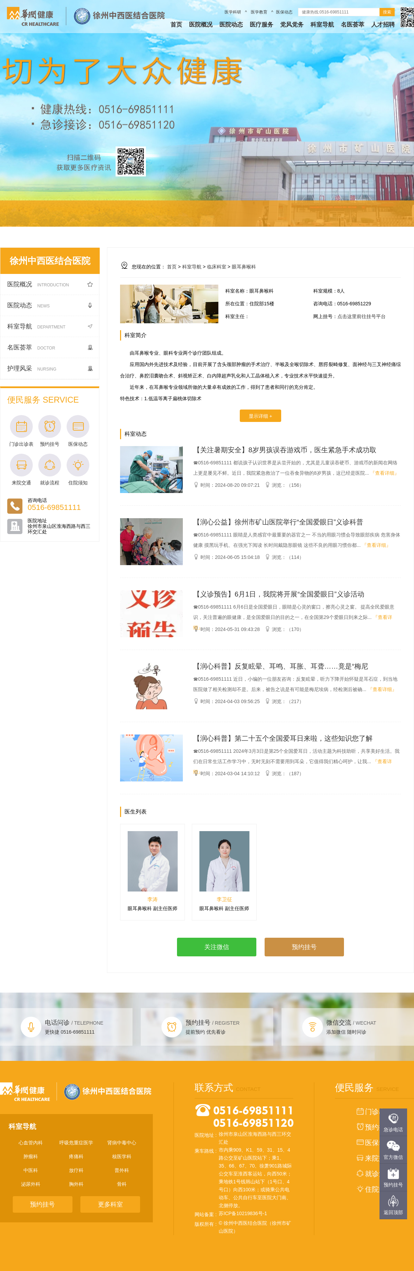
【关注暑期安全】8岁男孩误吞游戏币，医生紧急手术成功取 (284, 450)
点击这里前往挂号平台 (361, 316)
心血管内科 (31, 1142)
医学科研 (233, 12)
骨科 (122, 1184)
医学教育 (259, 12)
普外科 (122, 1170)
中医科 (30, 1170)
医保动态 (284, 12)
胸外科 (76, 1184)
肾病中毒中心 (121, 1142)
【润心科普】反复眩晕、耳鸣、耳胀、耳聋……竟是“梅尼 (280, 666)
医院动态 (231, 24)
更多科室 (110, 1204)
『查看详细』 (384, 473)
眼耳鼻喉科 (244, 266)
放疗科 (76, 1170)
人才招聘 (383, 24)
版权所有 (204, 1224)
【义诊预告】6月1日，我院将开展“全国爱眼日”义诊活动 (278, 594)
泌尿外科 (30, 1184)
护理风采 (50, 368)
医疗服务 (261, 24)
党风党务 (292, 24)
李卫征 (224, 899)
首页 (176, 24)
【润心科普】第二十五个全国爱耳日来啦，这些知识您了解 (283, 738)
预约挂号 (304, 947)
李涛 (152, 899)
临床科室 (216, 266)
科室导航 (322, 24)
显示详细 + (260, 416)
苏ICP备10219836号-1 (243, 1213)
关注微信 (216, 947)
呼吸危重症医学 (76, 1142)
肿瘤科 (30, 1156)
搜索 (387, 12)
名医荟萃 (352, 24)
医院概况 (201, 24)
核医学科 (121, 1156)
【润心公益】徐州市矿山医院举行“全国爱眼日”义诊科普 (278, 522)
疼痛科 (76, 1156)
